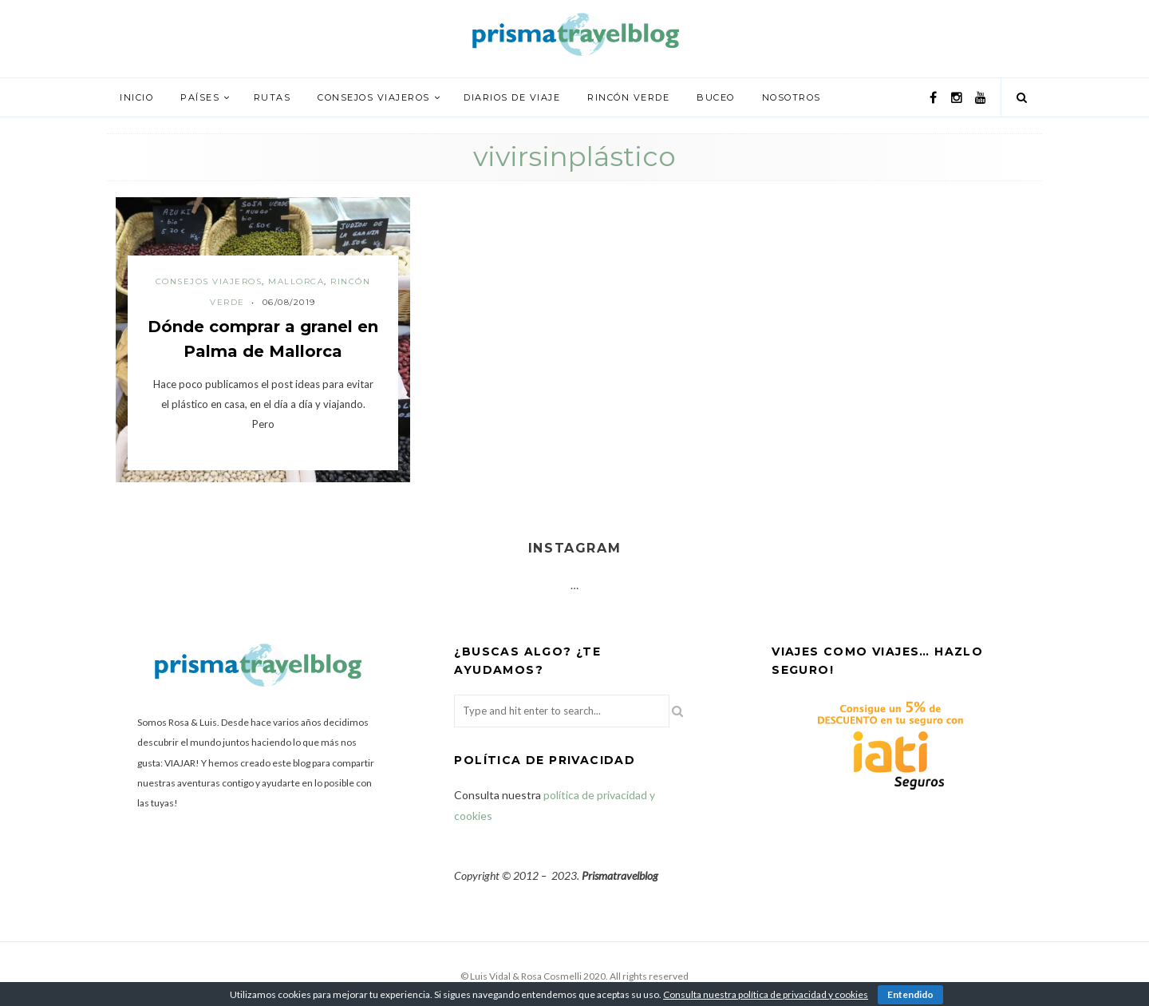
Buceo (716, 97)
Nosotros (791, 97)
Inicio (136, 97)
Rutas (272, 97)
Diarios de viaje (512, 97)
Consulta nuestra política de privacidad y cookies (765, 994)
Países (199, 97)
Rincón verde (628, 97)
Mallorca (296, 281)
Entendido (910, 994)
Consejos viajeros (374, 97)
